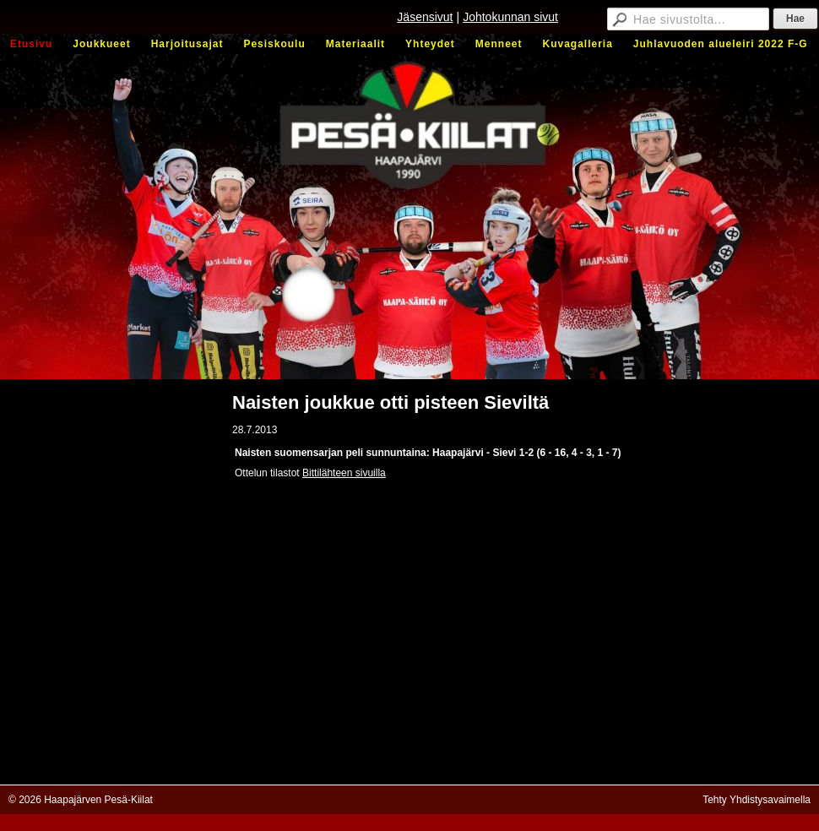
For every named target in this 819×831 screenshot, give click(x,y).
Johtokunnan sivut (510, 17)
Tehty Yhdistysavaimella (756, 800)
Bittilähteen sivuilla (344, 473)
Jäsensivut (425, 17)
